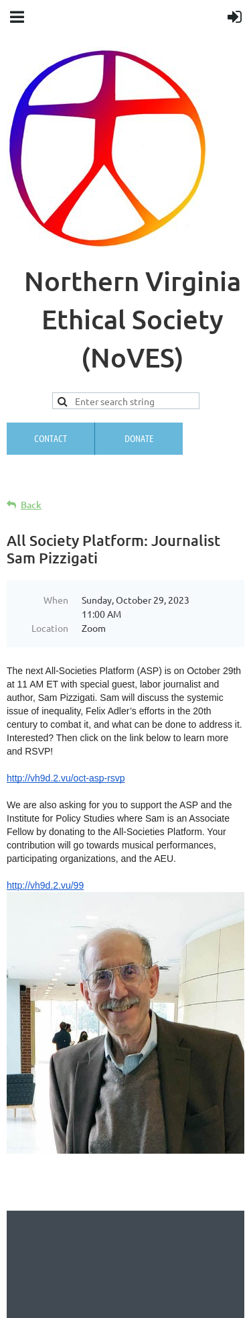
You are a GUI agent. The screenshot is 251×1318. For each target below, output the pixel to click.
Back (31, 504)
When (56, 600)
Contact (50, 438)
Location (49, 628)
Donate (138, 438)
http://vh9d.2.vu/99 (45, 885)
